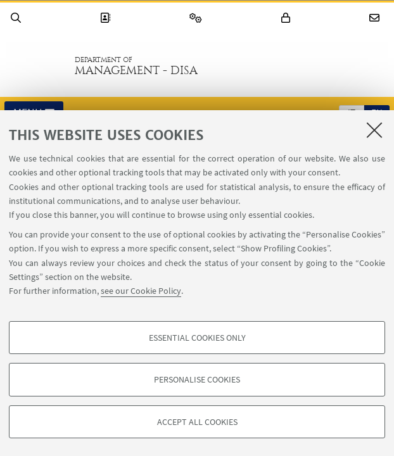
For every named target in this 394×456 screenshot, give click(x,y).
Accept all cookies (197, 422)
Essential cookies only (197, 337)
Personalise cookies (197, 379)
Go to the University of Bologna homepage (37, 66)
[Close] (374, 130)
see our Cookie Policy (141, 290)
